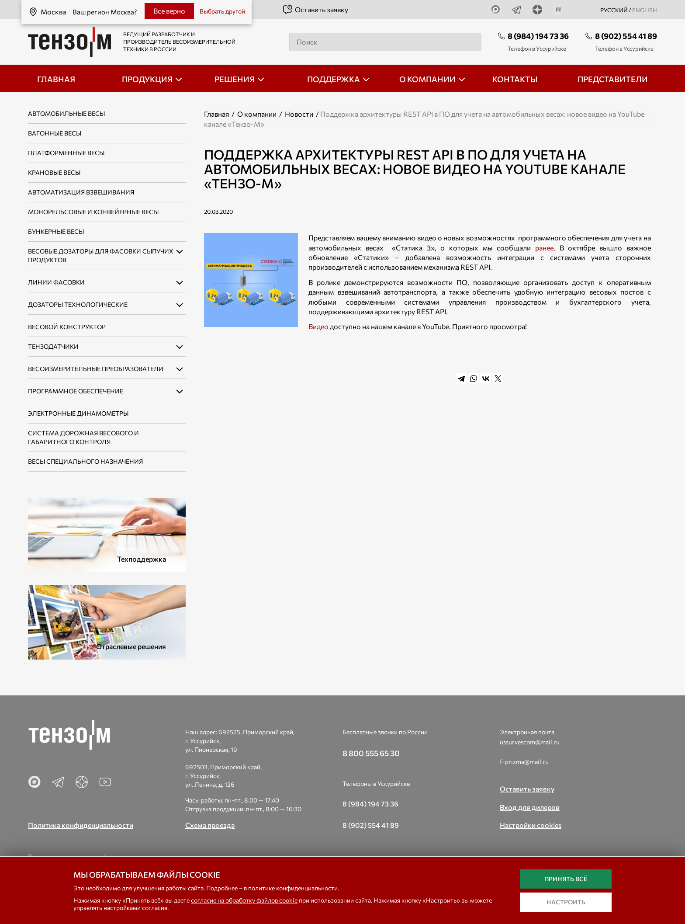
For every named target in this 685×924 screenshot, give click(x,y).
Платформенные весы (66, 152)
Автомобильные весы (66, 113)
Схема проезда (210, 825)
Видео (318, 326)
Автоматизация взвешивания (81, 192)
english (644, 10)
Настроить (566, 902)
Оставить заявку (315, 9)
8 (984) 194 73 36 (538, 36)
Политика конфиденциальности (80, 825)
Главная (216, 114)
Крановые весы (54, 172)
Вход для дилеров (530, 807)
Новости (299, 114)
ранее (544, 247)
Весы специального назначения (85, 461)
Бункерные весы (56, 231)
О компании (257, 114)
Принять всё (565, 878)
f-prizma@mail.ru (524, 761)
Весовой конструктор (67, 326)
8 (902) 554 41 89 (626, 36)
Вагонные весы (54, 133)
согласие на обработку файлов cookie (244, 900)
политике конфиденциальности (293, 888)
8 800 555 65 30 (371, 753)
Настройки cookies (530, 825)
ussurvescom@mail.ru (530, 742)
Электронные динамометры (78, 413)
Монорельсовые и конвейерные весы (93, 211)
